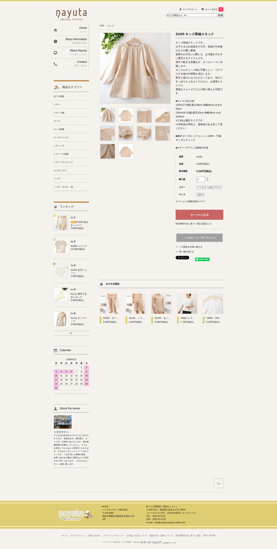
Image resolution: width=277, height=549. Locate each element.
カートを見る (214, 9)
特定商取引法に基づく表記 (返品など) (193, 223)
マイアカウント (190, 9)
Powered (154, 542)
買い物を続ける (186, 251)
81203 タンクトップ (166, 318)
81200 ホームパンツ (114, 318)
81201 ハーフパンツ (140, 318)
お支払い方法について (137, 535)
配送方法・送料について (161, 535)
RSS (205, 535)
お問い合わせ (94, 535)
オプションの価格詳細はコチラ (190, 201)
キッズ (111, 26)
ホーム (65, 535)
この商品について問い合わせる (199, 237)
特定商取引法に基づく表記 (188, 535)
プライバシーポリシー (113, 535)
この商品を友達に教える (190, 247)
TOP (102, 26)
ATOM (212, 535)
